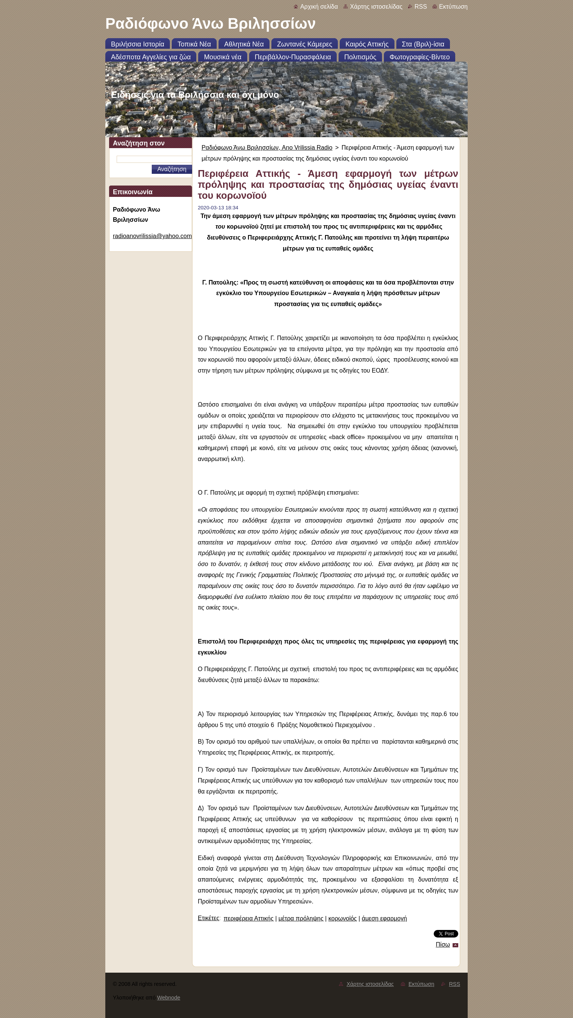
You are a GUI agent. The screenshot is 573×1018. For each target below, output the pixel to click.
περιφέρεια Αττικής (248, 918)
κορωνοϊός (342, 918)
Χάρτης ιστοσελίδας (376, 6)
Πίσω (443, 944)
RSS (420, 6)
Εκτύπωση (453, 6)
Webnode (168, 998)
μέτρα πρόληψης (301, 918)
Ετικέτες (208, 918)
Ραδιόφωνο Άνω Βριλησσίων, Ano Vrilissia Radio (267, 147)
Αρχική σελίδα (319, 6)
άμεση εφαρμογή (384, 918)
